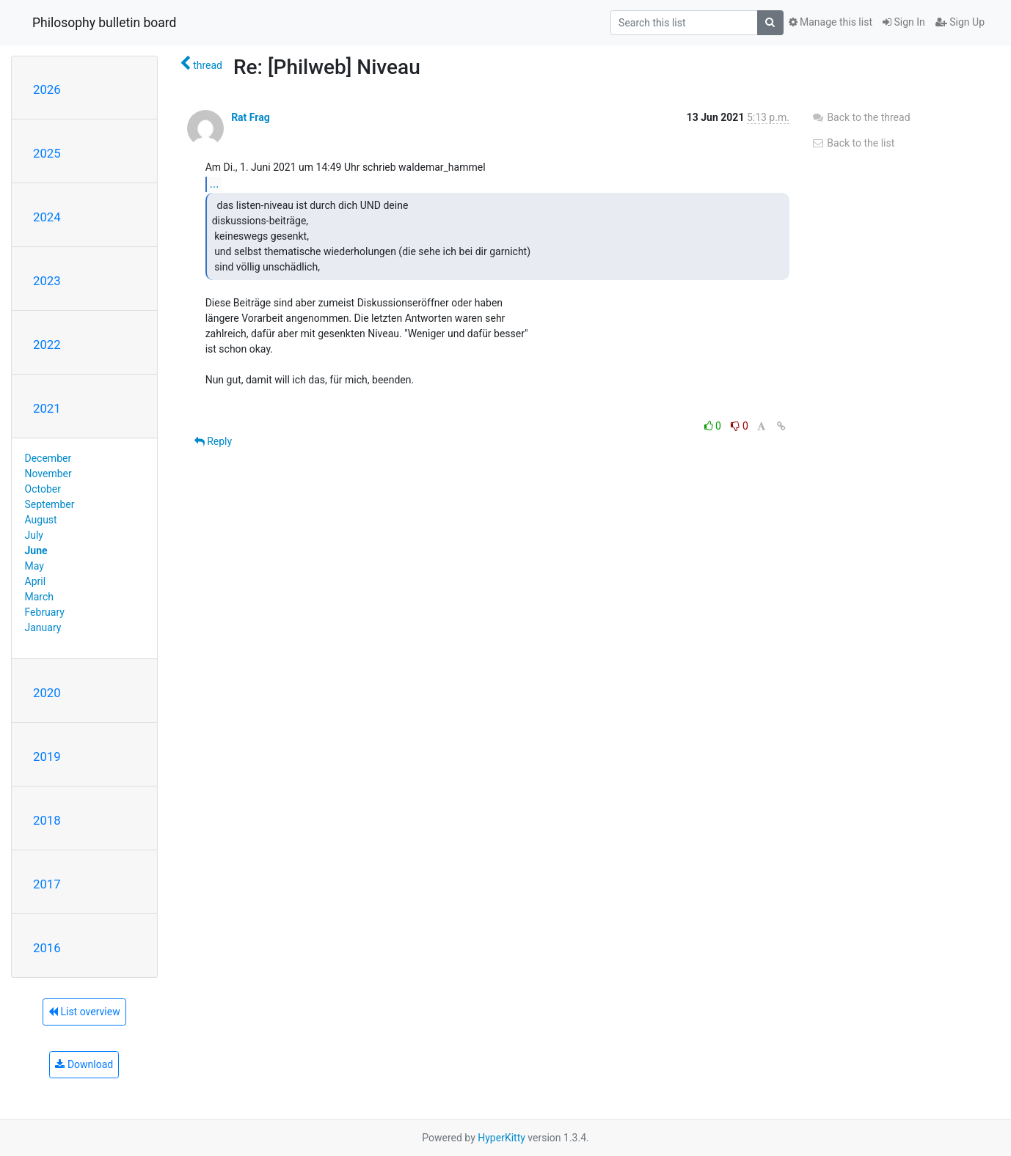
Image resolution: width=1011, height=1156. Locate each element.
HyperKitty (501, 1138)
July (34, 535)
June (36, 550)
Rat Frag (250, 117)
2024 (47, 217)
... (214, 184)
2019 (47, 756)
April (35, 581)
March (39, 597)
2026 (47, 89)
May (34, 566)
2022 (47, 344)
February (45, 612)
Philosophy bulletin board (104, 22)
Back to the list (852, 143)
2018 (47, 820)
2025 (47, 153)
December (48, 458)
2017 (47, 884)
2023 (47, 280)
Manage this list (830, 22)
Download (84, 1064)
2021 (47, 408)
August (41, 520)
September (50, 504)
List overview (84, 1011)
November (48, 473)
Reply (213, 441)
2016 (47, 947)
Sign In (904, 22)
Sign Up (960, 22)
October (43, 489)
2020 (47, 692)
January (43, 627)
